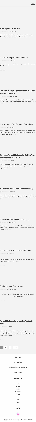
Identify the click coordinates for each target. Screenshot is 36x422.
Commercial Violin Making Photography (14, 219)
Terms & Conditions (27, 419)
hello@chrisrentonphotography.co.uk (18, 367)
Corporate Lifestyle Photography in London (16, 250)
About (18, 399)
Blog (18, 397)
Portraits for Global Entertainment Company (16, 188)
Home (18, 383)
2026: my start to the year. (10, 28)
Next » (15, 347)
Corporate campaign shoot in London (14, 57)
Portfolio (18, 394)
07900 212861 (19, 362)
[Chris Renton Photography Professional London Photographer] (5, 3)
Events (18, 389)
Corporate (18, 386)
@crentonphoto (18, 372)
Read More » (27, 37)
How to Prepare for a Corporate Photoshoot (16, 124)
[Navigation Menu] (33, 3)
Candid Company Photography (11, 286)
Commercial (18, 391)
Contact (18, 402)
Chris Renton (4, 31)
